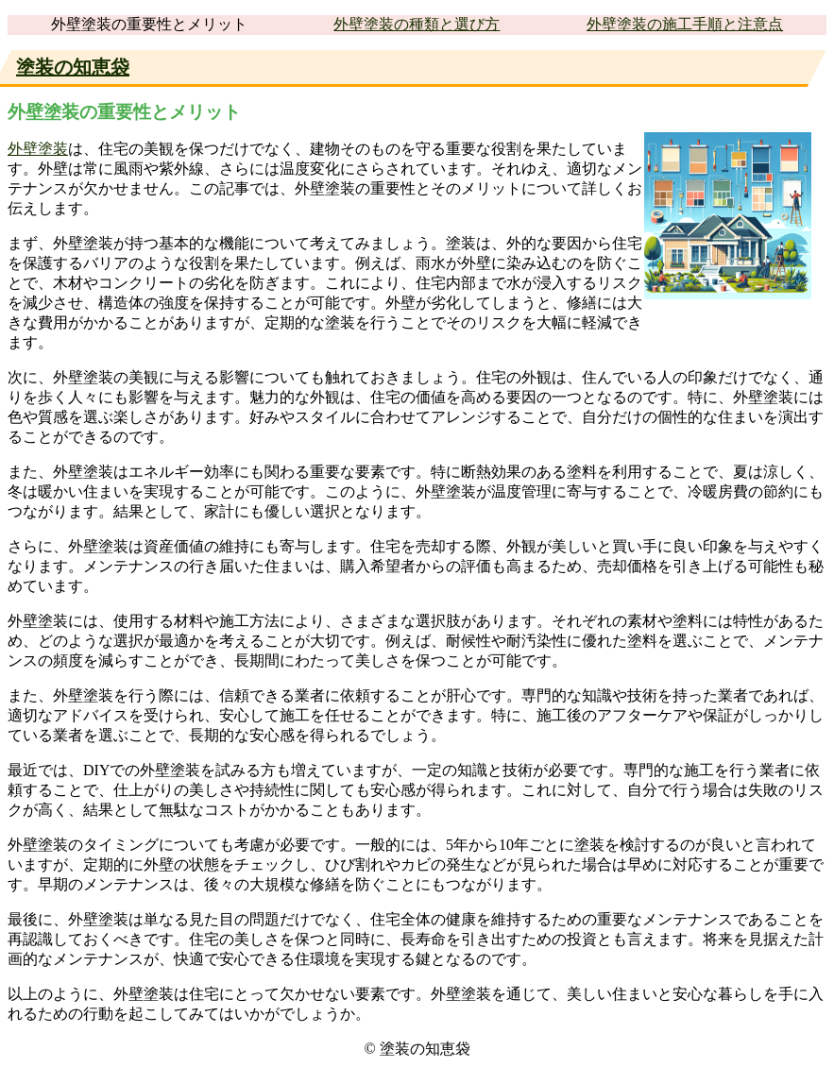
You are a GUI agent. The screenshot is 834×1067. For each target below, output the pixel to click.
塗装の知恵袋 (72, 67)
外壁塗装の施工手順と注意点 (685, 24)
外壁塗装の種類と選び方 (416, 24)
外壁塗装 (38, 149)
